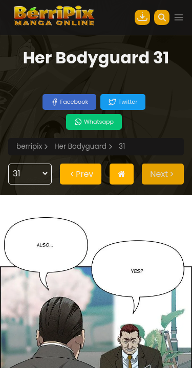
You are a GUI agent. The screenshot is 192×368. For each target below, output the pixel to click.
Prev (80, 174)
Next (163, 174)
